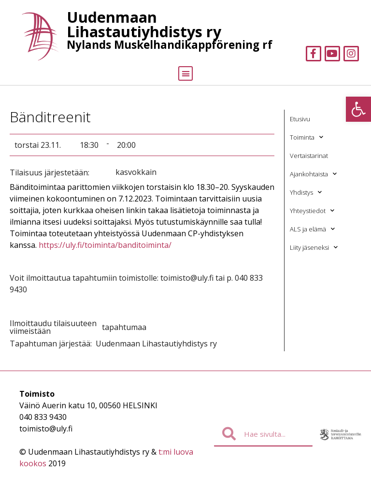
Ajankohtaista (313, 174)
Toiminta (306, 137)
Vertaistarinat (309, 155)
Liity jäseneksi (314, 247)
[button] (358, 109)
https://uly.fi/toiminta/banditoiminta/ (105, 245)
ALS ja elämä (312, 229)
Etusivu (300, 119)
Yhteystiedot (312, 210)
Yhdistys (306, 192)
